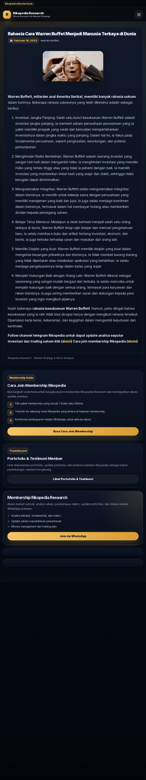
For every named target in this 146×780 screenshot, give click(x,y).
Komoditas (9, 640)
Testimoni (9, 662)
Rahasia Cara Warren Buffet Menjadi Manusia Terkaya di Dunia (72, 33)
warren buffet (50, 40)
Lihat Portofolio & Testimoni (73, 479)
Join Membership (14, 656)
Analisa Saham (12, 628)
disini (66, 341)
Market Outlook (12, 622)
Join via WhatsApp (73, 536)
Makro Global (11, 634)
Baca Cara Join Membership (73, 431)
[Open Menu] (139, 15)
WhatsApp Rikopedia (16, 668)
